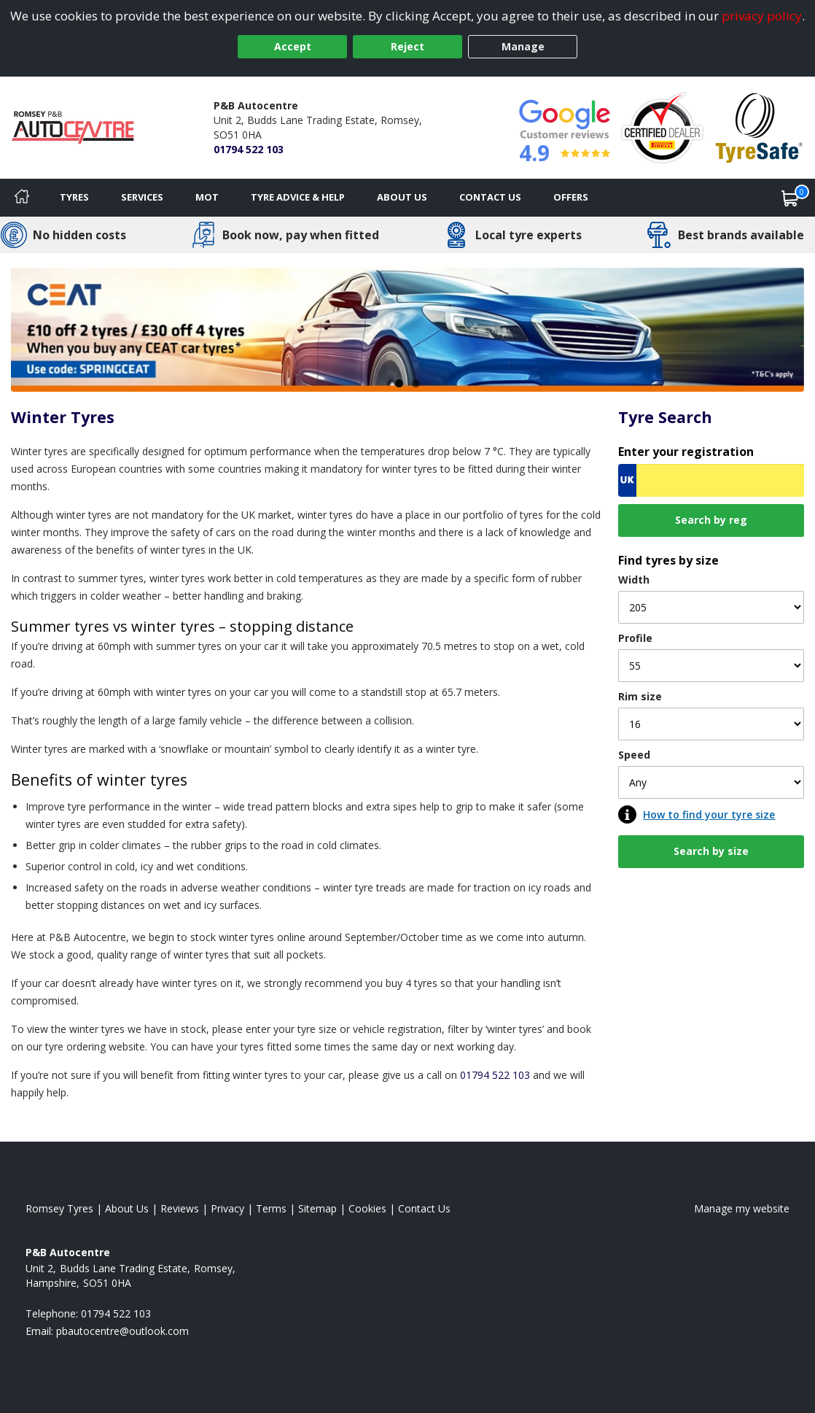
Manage (523, 46)
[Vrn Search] (711, 480)
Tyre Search (665, 416)
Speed (634, 755)
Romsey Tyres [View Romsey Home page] (59, 1208)
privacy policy (762, 15)
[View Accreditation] (662, 126)
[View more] (407, 330)
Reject (407, 46)
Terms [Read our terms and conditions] (271, 1208)
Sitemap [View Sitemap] (317, 1208)
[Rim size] (711, 724)
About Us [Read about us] (127, 1208)
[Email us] (122, 1331)
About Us (402, 197)
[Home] (22, 198)
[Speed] (711, 782)
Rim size (640, 696)
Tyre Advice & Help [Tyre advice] (298, 197)
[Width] (711, 607)
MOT (207, 197)
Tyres (74, 197)
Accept (292, 46)
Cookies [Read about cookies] (367, 1208)
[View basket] (790, 198)
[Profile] (711, 665)
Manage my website (741, 1208)
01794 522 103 (249, 149)
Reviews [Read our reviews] (179, 1208)
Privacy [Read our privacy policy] (227, 1208)
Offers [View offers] (570, 197)
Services (142, 197)
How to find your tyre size (709, 814)
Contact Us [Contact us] (490, 197)
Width (634, 580)
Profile (635, 638)
